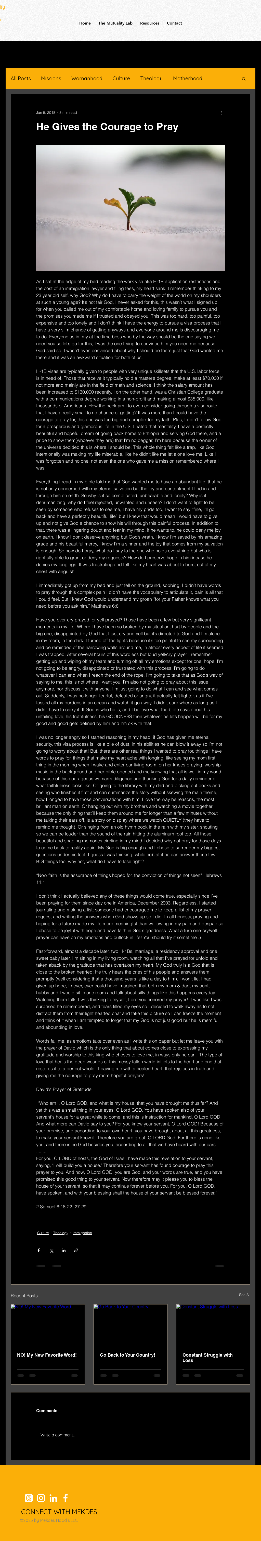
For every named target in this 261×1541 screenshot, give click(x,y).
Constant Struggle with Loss (207, 1357)
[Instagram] (41, 1498)
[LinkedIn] (53, 1498)
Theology (151, 78)
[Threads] (28, 1498)
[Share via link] (76, 1250)
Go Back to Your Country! (127, 1355)
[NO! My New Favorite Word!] (48, 1325)
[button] (243, 78)
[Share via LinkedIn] (63, 1250)
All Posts (21, 78)
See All (244, 1294)
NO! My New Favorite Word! (47, 1355)
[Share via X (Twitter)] (51, 1250)
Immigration (82, 1233)
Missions (51, 78)
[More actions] (222, 112)
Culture (121, 78)
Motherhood (187, 78)
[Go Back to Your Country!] (130, 1325)
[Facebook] (65, 1498)
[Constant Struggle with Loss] (213, 1325)
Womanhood (86, 78)
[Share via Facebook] (38, 1250)
